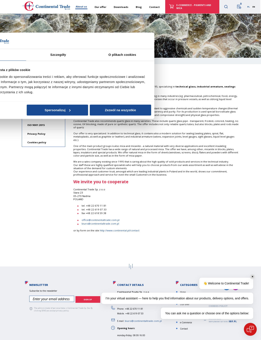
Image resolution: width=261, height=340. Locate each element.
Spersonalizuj (130, 204)
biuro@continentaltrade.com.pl (100, 223)
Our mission (35, 99)
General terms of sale (41, 116)
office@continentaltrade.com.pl (100, 220)
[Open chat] (250, 329)
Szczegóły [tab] (130, 149)
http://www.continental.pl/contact (119, 230)
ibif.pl (232, 321)
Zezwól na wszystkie (192, 204)
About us (34, 90)
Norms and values (39, 107)
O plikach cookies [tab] (194, 149)
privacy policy (62, 309)
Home (29, 60)
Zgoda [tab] (66, 149)
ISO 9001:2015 (36, 125)
